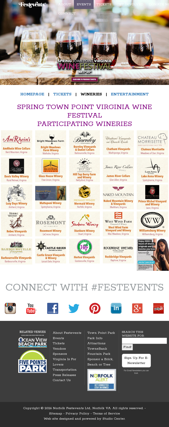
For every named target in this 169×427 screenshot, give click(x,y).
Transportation (65, 370)
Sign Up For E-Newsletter (136, 360)
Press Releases (64, 375)
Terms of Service (106, 414)
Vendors (59, 349)
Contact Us (62, 380)
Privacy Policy (77, 414)
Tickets (59, 343)
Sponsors (60, 354)
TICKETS (103, 4)
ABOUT (64, 4)
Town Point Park (101, 333)
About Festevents (67, 333)
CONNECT (67, 13)
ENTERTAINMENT (130, 94)
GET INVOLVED (130, 4)
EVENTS (84, 4)
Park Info (94, 338)
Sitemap (55, 414)
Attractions (96, 343)
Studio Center (113, 419)
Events (58, 338)
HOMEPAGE (32, 94)
